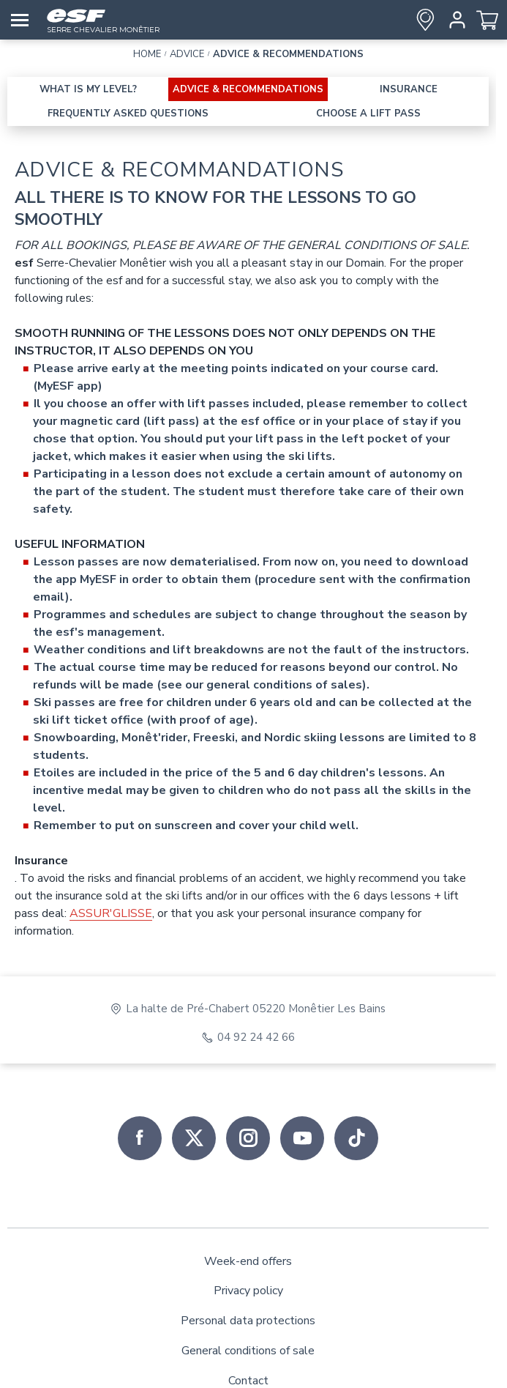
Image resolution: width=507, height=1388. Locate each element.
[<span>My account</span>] (454, 20)
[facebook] (140, 1138)
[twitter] (194, 1138)
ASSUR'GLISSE (111, 913)
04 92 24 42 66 (256, 1037)
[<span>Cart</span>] (487, 20)
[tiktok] (356, 1138)
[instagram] (248, 1138)
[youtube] (302, 1138)
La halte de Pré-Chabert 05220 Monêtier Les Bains (256, 1009)
